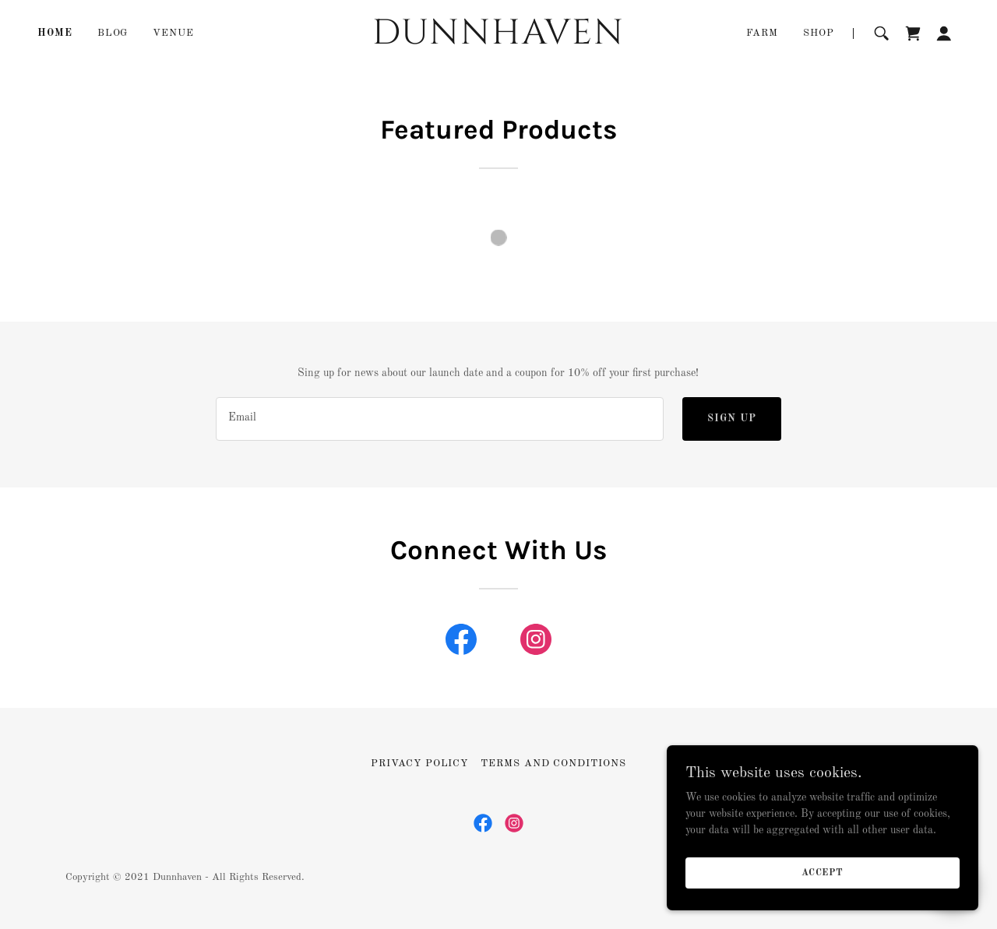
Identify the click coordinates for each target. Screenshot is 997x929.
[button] (944, 33)
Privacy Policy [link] (419, 763)
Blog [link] (113, 33)
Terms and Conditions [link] (553, 763)
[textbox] (440, 419)
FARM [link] (762, 33)
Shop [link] (818, 33)
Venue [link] (173, 33)
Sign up (731, 418)
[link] (499, 40)
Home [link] (54, 33)
